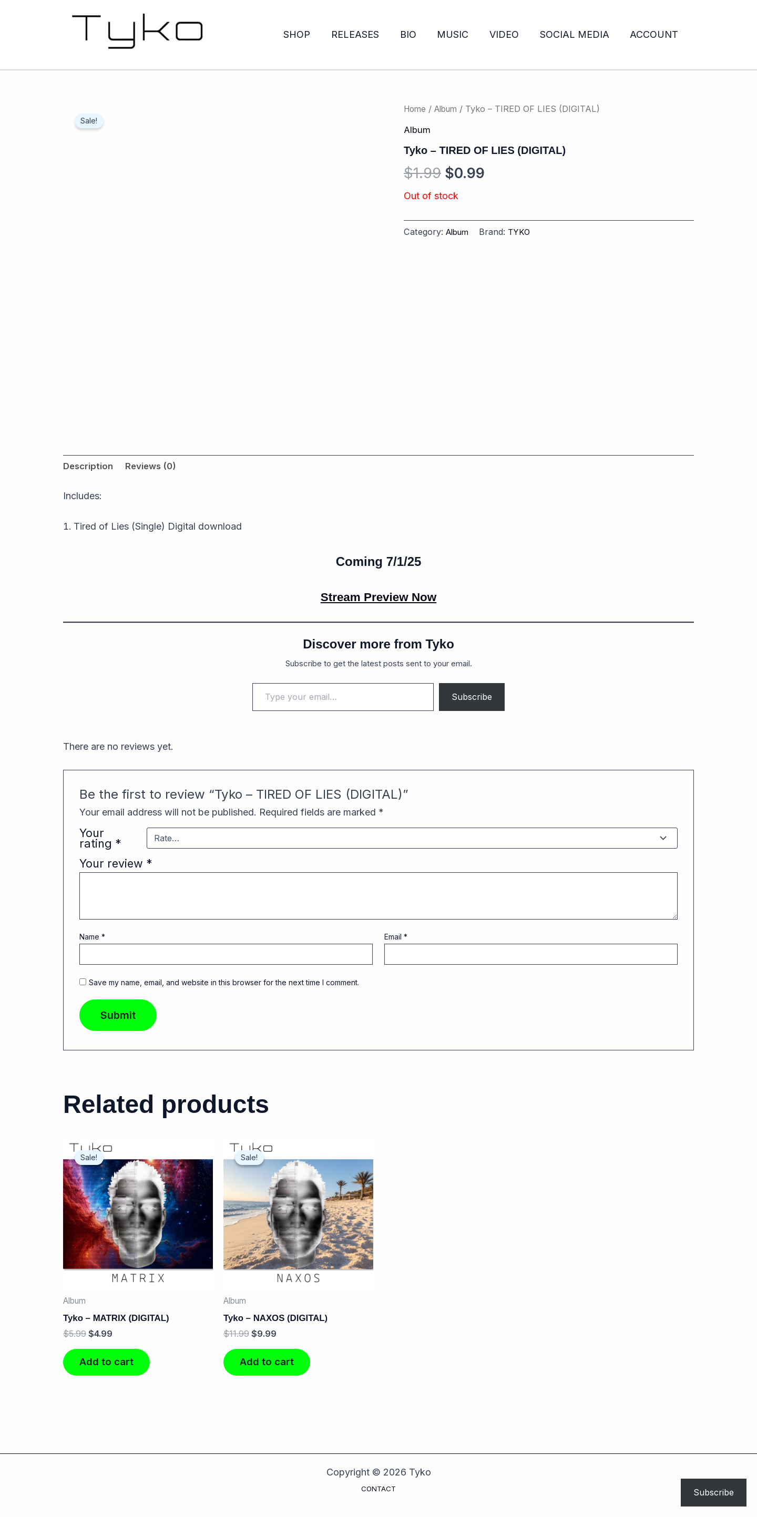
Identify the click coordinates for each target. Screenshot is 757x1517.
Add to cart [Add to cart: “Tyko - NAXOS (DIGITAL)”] (272, 1367)
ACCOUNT (655, 34)
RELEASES (366, 34)
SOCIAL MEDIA (577, 34)
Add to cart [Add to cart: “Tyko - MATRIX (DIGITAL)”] (112, 1367)
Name (92, 938)
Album (450, 109)
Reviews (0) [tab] (156, 467)
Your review (115, 865)
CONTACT (378, 1488)
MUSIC (459, 34)
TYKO (523, 231)
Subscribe (472, 698)
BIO (416, 34)
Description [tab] (90, 467)
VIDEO (509, 34)
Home (416, 109)
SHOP (309, 34)
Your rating (100, 839)
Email (395, 938)
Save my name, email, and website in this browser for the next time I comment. (224, 984)
